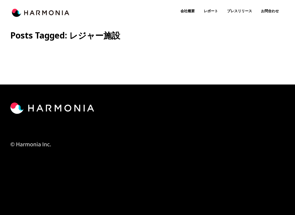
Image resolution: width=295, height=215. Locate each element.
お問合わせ (270, 10)
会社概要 (187, 10)
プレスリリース (239, 10)
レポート (211, 10)
